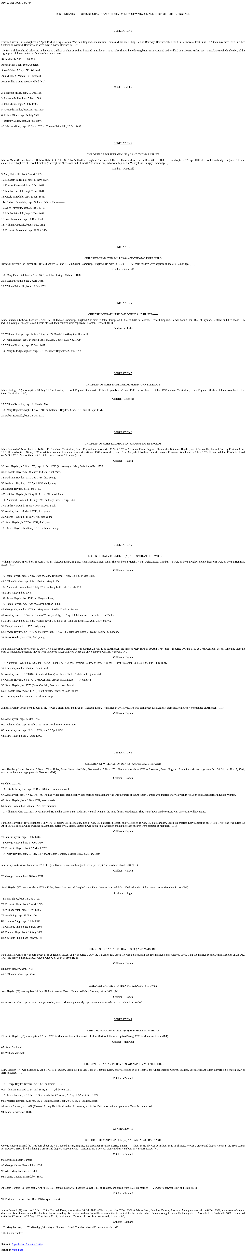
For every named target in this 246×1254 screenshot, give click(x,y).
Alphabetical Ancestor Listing (27, 1244)
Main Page (17, 1249)
